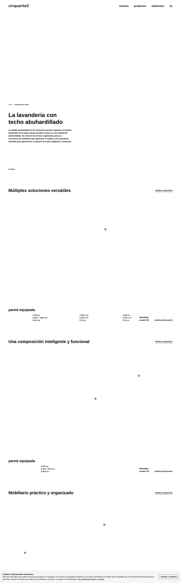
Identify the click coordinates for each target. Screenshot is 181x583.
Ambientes (158, 6)
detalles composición (164, 190)
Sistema (124, 6)
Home (10, 104)
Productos (140, 6)
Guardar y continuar (169, 577)
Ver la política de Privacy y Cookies (91, 579)
